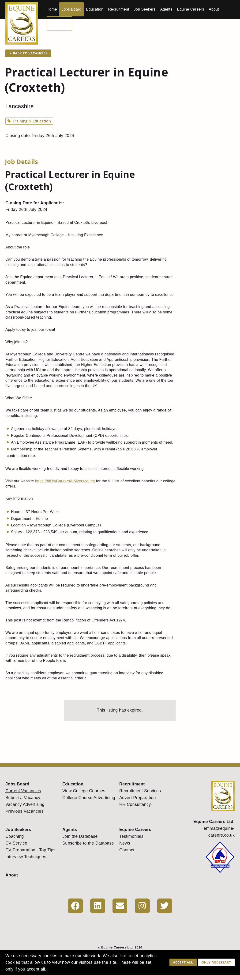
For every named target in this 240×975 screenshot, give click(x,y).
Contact (126, 850)
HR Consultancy (135, 804)
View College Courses (83, 790)
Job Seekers (144, 9)
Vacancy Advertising (25, 804)
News (124, 843)
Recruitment (118, 9)
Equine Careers (190, 9)
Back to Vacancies (28, 53)
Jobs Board (71, 9)
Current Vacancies (23, 790)
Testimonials (131, 836)
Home (52, 9)
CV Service (16, 843)
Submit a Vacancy (22, 797)
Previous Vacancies (24, 811)
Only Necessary (216, 962)
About (214, 9)
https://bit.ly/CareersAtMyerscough (65, 481)
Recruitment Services (140, 790)
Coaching (14, 836)
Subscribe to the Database (88, 843)
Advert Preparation (137, 797)
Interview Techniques (25, 856)
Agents (166, 9)
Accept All (183, 962)
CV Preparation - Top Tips (30, 850)
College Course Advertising (88, 797)
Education (94, 9)
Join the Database (80, 836)
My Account (59, 24)
